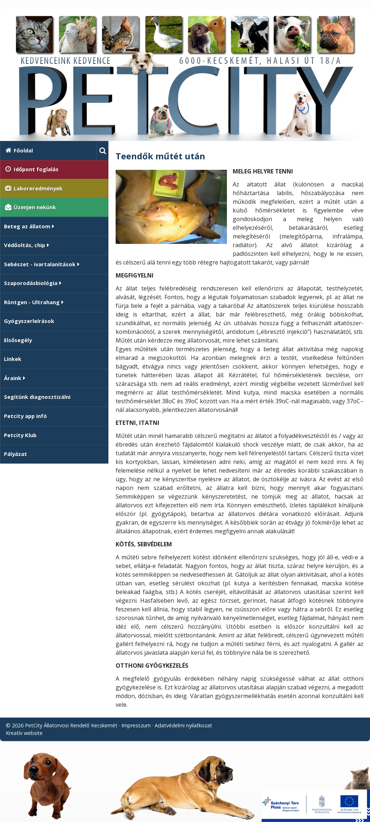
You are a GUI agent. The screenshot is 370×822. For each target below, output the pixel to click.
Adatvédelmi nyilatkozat (183, 725)
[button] (102, 150)
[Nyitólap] (185, 77)
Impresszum (136, 725)
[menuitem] (48, 150)
